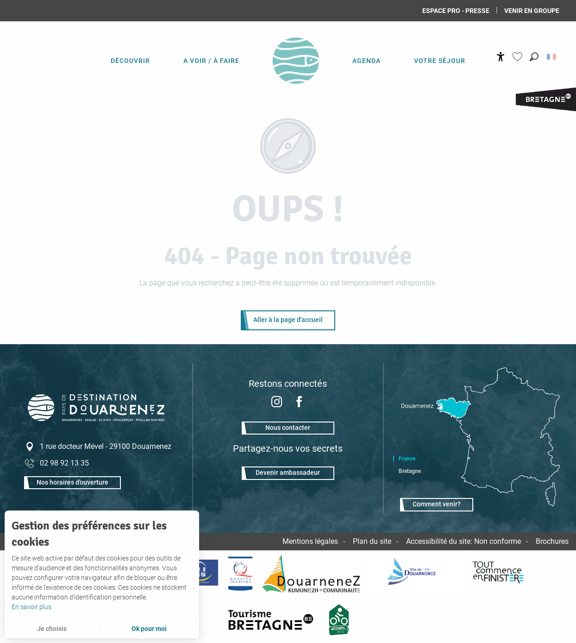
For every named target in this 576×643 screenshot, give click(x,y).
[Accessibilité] (501, 57)
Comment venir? (437, 504)
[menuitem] (130, 60)
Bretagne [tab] (410, 471)
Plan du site (372, 541)
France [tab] (407, 458)
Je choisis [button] (52, 628)
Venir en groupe (531, 10)
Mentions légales (310, 541)
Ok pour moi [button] (149, 628)
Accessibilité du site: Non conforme (463, 541)
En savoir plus (31, 607)
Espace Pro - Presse (455, 10)
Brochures (552, 541)
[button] (534, 57)
